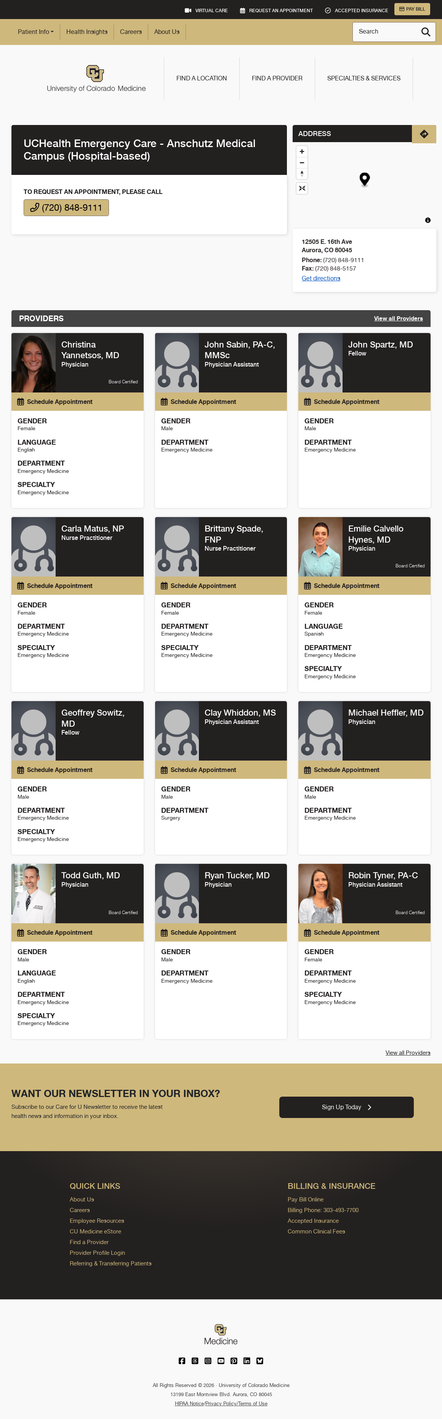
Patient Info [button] (33, 31)
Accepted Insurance (313, 1220)
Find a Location (201, 78)
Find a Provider (277, 78)
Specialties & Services (363, 78)
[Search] (426, 32)
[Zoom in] (301, 151)
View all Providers (398, 318)
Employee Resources (97, 1220)
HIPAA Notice (189, 1403)
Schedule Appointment (55, 401)
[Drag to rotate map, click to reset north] (301, 173)
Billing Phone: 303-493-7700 (323, 1210)
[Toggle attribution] (427, 220)
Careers (131, 31)
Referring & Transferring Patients (111, 1263)
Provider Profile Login (97, 1252)
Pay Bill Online (305, 1199)
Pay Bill (412, 9)
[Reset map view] (301, 188)
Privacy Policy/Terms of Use (236, 1403)
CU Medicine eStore (95, 1231)
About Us (166, 31)
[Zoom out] (301, 162)
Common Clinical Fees (316, 1231)
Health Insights (86, 31)
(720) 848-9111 (66, 207)
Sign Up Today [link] (346, 1107)
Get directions (321, 278)
